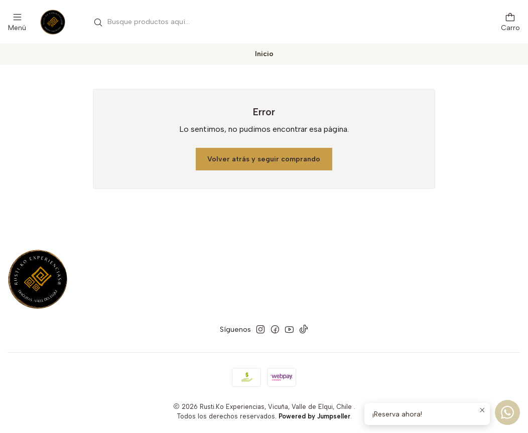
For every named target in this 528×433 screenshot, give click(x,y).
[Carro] (510, 22)
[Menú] (17, 22)
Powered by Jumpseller (314, 416)
